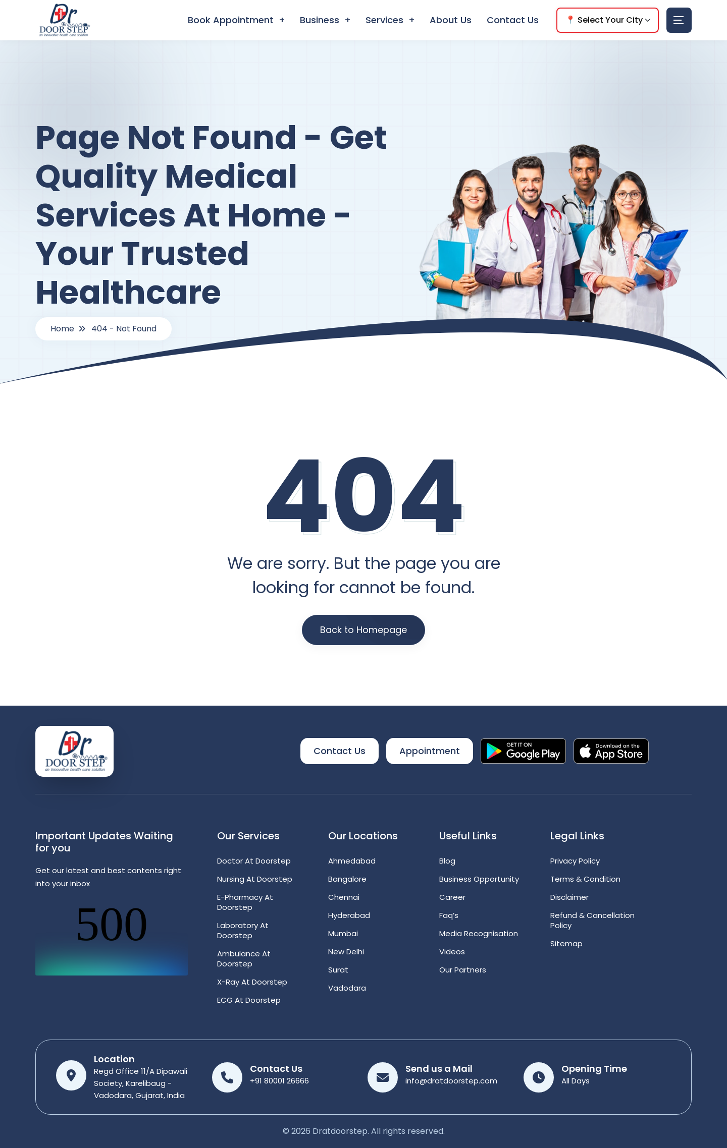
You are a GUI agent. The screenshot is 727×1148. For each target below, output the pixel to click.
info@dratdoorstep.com (451, 1080)
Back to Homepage (363, 629)
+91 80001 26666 (279, 1080)
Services (384, 20)
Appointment (429, 750)
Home (62, 328)
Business (319, 20)
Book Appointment (231, 20)
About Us (451, 20)
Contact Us (513, 20)
